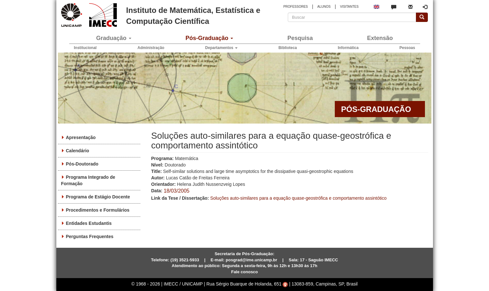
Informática (348, 47)
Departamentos (221, 47)
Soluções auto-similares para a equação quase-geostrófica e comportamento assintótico (298, 198)
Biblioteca (287, 47)
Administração (150, 47)
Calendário (77, 150)
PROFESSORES (295, 6)
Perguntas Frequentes (90, 236)
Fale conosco (244, 271)
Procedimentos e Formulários (98, 210)
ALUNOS (324, 6)
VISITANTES (349, 6)
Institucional (85, 47)
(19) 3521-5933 (185, 259)
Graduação (113, 38)
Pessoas (407, 47)
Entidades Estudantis (89, 223)
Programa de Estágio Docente (98, 196)
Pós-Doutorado (82, 163)
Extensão (380, 38)
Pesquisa (300, 38)
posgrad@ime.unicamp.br (251, 259)
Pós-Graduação (209, 38)
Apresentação (81, 137)
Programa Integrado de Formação (88, 180)
